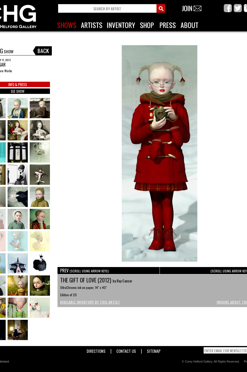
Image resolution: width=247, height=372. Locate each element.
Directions (96, 350)
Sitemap (154, 350)
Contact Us (126, 350)
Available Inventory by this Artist (90, 302)
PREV (84, 270)
